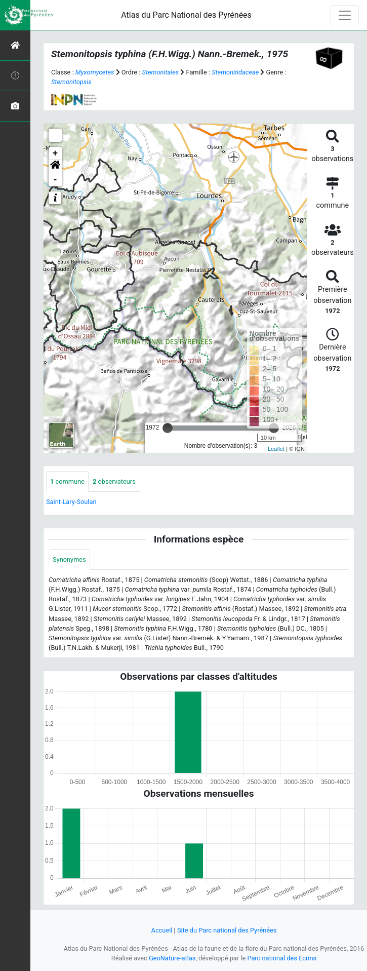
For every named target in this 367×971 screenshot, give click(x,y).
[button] (55, 166)
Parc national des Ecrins (281, 958)
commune (67, 481)
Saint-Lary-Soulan (71, 502)
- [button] (55, 180)
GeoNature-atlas (172, 958)
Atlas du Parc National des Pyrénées (186, 15)
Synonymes (69, 559)
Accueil (162, 930)
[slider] (167, 428)
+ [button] (55, 153)
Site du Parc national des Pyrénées (227, 930)
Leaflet (276, 449)
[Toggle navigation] (345, 15)
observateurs (114, 481)
